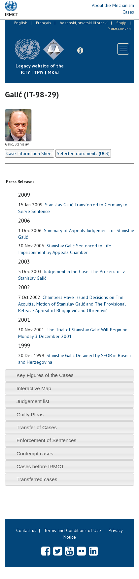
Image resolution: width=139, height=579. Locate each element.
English (20, 22)
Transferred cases (37, 479)
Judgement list (33, 401)
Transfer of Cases (37, 427)
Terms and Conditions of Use (72, 530)
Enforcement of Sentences (46, 440)
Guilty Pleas (30, 414)
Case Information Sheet (29, 153)
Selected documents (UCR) (83, 153)
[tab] (69, 375)
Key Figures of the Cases (45, 375)
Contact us (26, 530)
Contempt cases (35, 453)
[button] (80, 50)
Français (43, 22)
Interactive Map (34, 388)
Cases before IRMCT (40, 466)
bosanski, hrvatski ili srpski (84, 22)
